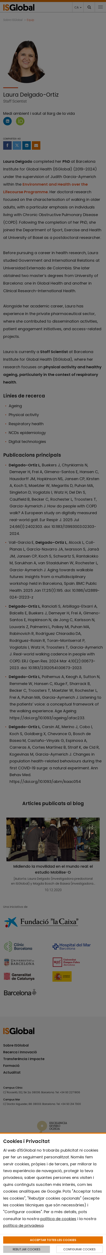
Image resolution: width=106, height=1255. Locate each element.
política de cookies (58, 1218)
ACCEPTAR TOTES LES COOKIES (53, 1240)
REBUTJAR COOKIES (26, 1249)
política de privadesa (23, 1225)
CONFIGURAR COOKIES (79, 1249)
